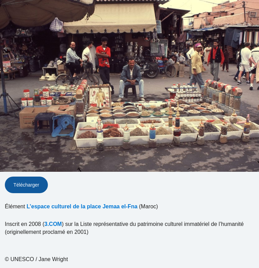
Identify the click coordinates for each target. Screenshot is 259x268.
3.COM (53, 224)
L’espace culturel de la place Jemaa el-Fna (82, 206)
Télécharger (26, 185)
